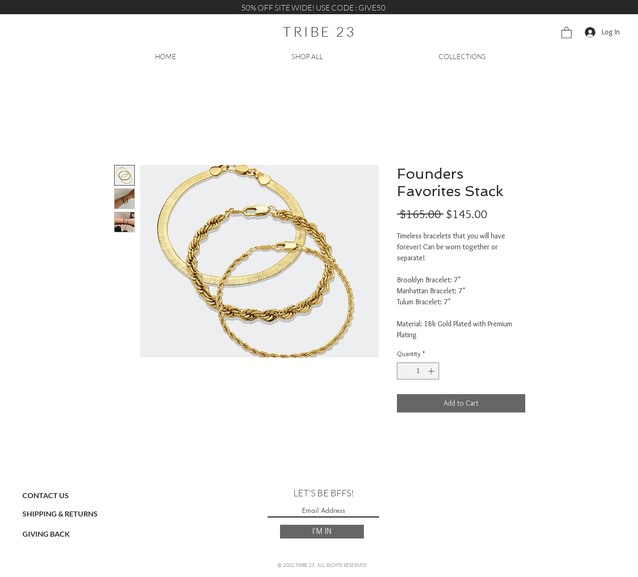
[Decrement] (404, 371)
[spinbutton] (418, 371)
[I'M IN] (322, 532)
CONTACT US (45, 495)
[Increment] (432, 371)
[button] (566, 32)
